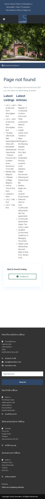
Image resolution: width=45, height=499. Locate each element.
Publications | (27, 4)
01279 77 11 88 (10, 358)
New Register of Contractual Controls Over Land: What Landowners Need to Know (23, 116)
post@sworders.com (13, 362)
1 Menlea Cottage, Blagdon (9, 180)
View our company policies (13, 487)
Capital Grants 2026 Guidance (23, 133)
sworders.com (10, 365)
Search (22, 382)
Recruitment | (11, 10)
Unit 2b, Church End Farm (10, 188)
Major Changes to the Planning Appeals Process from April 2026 (23, 146)
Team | (18, 7)
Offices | (20, 10)
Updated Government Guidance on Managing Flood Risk (23, 235)
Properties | (25, 7)
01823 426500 (10, 477)
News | (19, 4)
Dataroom (27, 10)
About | (13, 4)
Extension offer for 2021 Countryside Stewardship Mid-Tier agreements (23, 207)
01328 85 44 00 (11, 414)
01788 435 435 (10, 445)
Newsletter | (11, 7)
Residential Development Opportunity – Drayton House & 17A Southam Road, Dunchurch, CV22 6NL (11, 158)
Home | (7, 4)
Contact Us (22, 277)
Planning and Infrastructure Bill (23, 180)
